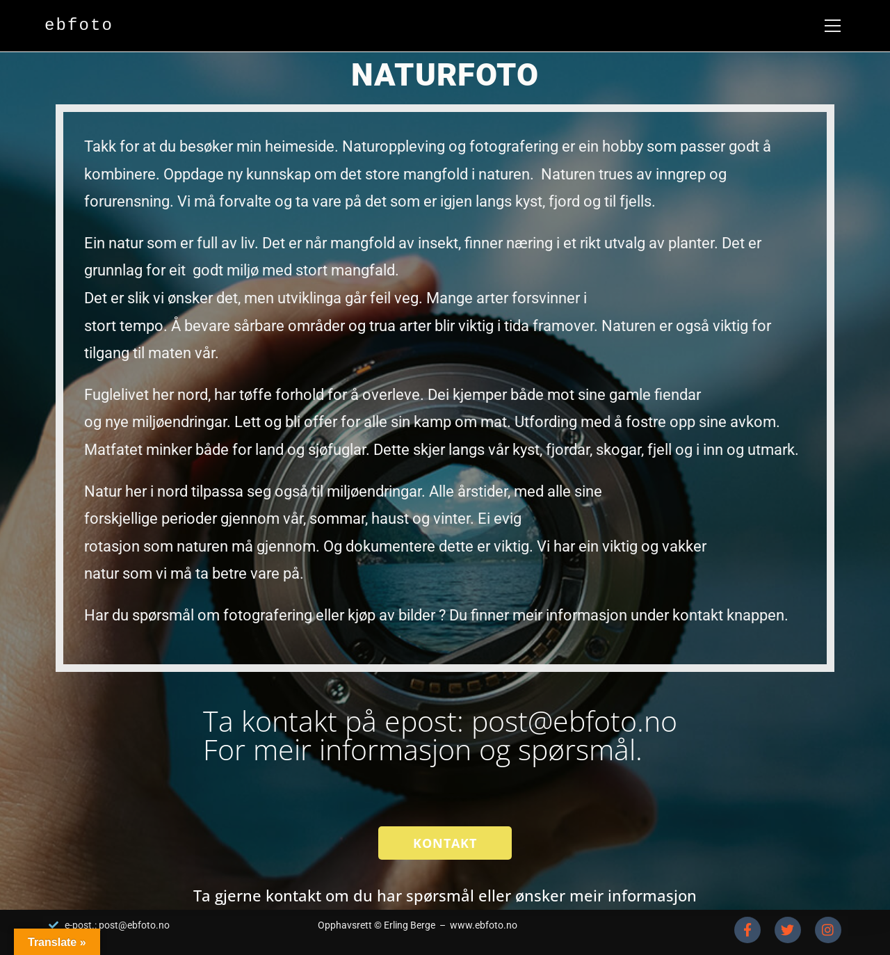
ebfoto (78, 25)
